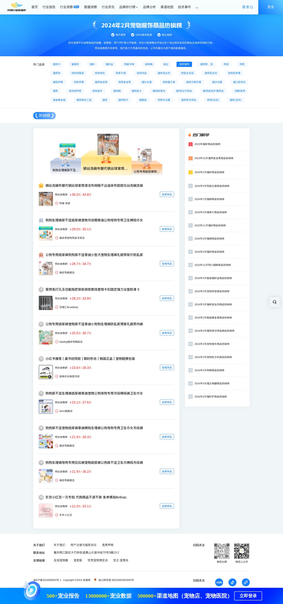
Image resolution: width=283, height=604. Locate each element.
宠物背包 (100, 73)
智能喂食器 (59, 99)
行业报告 (48, 7)
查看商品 (167, 194)
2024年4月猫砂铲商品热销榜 (211, 396)
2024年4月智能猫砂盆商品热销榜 (213, 278)
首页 (34, 7)
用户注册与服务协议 (84, 544)
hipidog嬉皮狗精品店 (71, 341)
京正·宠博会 (120, 560)
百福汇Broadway (68, 307)
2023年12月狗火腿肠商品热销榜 (213, 264)
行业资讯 (108, 7)
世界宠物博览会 (98, 560)
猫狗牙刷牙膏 (193, 82)
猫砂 (92, 64)
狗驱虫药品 (187, 73)
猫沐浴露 (217, 82)
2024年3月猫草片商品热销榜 (211, 212)
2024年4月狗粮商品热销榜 (209, 370)
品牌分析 (149, 7)
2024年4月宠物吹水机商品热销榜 (213, 357)
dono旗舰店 (66, 411)
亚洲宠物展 (61, 560)
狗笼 (226, 64)
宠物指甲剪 (75, 90)
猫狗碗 (117, 90)
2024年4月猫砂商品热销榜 (209, 251)
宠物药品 (142, 73)
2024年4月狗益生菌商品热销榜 (212, 186)
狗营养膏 (79, 82)
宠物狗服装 (77, 73)
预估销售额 (61, 194)
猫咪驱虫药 (164, 73)
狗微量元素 (169, 82)
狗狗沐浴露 (164, 99)
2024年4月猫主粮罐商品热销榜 (212, 383)
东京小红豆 (65, 514)
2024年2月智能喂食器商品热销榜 (213, 317)
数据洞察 (90, 7)
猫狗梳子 (123, 99)
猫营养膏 (58, 82)
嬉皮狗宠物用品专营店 (72, 237)
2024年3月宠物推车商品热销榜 (212, 343)
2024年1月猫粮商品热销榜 (209, 199)
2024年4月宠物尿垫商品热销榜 (212, 291)
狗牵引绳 (121, 73)
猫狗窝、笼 (206, 64)
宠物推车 (97, 90)
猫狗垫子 (137, 90)
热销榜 (44, 115)
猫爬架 (56, 73)
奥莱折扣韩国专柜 (69, 376)
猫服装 (143, 99)
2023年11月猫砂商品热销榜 (210, 225)
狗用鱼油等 (124, 82)
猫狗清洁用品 (188, 99)
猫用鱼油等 (101, 82)
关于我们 (59, 544)
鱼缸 (165, 64)
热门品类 (39, 64)
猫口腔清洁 (239, 82)
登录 (270, 7)
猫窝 (55, 90)
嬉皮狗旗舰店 (67, 272)
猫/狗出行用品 (184, 90)
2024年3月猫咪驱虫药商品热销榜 (213, 304)
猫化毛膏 (147, 82)
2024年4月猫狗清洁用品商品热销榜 (214, 330)
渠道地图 (166, 7)
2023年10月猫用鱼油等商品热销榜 (214, 158)
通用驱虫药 (210, 73)
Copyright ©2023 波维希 (76, 580)
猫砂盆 (109, 64)
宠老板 (77, 560)
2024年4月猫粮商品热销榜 (209, 238)
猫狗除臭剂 (159, 90)
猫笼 (104, 99)
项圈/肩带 (239, 90)
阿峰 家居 (64, 203)
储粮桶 (149, 64)
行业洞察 (66, 7)
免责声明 (108, 544)
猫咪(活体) (235, 99)
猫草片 (56, 64)
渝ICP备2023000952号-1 (47, 580)
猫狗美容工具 (84, 99)
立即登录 (248, 596)
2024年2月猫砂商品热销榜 (209, 172)
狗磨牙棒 (129, 64)
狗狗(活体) (213, 99)
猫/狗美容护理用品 (213, 90)
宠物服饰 (184, 64)
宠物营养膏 (234, 73)
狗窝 (242, 64)
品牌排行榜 (127, 7)
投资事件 (184, 7)
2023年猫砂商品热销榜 (207, 144)
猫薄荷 (75, 64)
